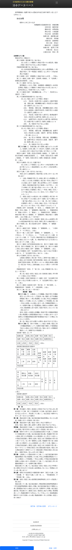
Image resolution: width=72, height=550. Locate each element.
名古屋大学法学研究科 (36, 525)
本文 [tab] (16, 548)
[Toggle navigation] (56, 3)
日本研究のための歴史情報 (23, 2)
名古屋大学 (36, 522)
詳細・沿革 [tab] (53, 548)
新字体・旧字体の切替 (38, 506)
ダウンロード (52, 506)
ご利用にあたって (36, 529)
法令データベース (23, 5)
